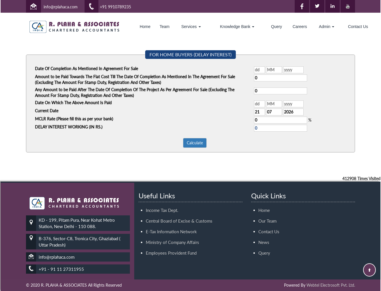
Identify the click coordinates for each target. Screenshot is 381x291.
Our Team (267, 214)
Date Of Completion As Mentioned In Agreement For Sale (86, 68)
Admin (327, 26)
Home (145, 26)
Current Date (46, 110)
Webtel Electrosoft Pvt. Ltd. (331, 285)
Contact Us (358, 26)
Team (164, 26)
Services (191, 26)
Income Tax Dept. (162, 203)
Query (276, 26)
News (263, 235)
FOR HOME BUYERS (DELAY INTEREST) (190, 54)
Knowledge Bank (237, 26)
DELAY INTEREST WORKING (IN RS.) (68, 126)
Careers (300, 26)
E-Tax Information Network (171, 224)
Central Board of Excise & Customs (179, 214)
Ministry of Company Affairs (172, 235)
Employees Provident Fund (171, 246)
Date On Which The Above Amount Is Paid (73, 102)
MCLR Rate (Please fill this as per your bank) (74, 118)
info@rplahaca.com (61, 6)
